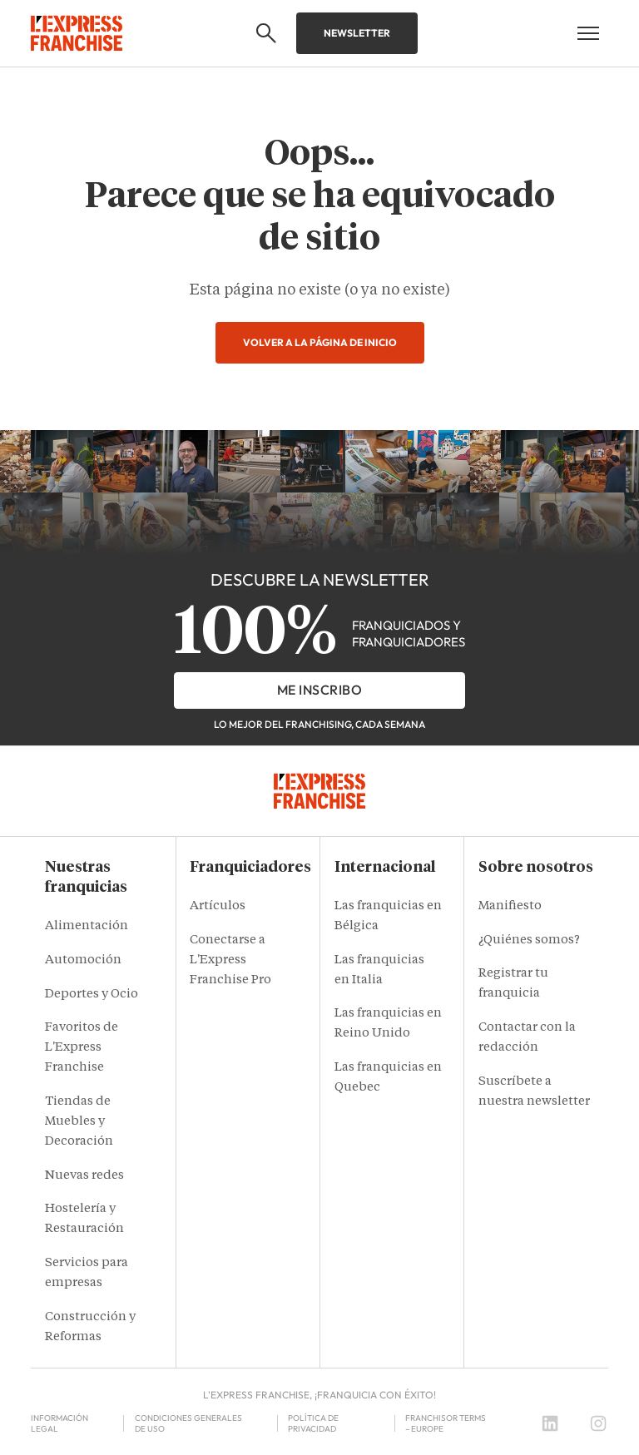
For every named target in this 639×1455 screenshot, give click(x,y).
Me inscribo (320, 689)
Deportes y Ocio (91, 994)
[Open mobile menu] (588, 33)
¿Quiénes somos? (529, 940)
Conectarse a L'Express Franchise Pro (230, 960)
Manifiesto (510, 906)
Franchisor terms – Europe (445, 1423)
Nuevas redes (84, 1176)
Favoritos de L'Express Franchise (81, 1048)
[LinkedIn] (550, 1423)
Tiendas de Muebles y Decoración (79, 1122)
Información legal (59, 1423)
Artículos (217, 906)
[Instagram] (598, 1423)
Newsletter (357, 33)
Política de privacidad (313, 1423)
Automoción (83, 960)
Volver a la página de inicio (320, 342)
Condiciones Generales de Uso (188, 1423)
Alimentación (86, 926)
